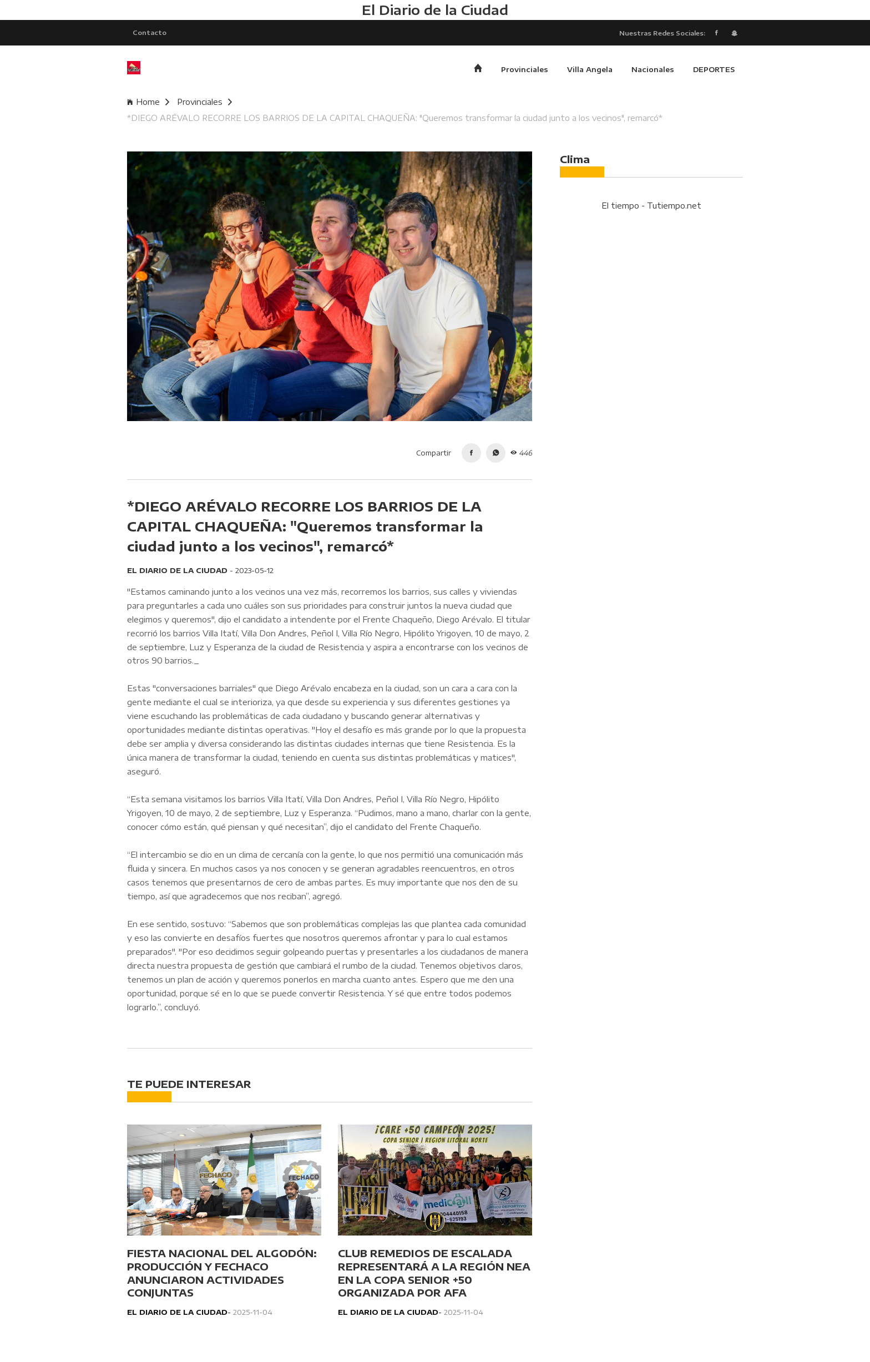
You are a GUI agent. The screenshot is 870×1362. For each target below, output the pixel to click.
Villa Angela (590, 69)
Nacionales (652, 69)
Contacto (149, 32)
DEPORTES (714, 69)
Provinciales (524, 69)
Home (148, 102)
